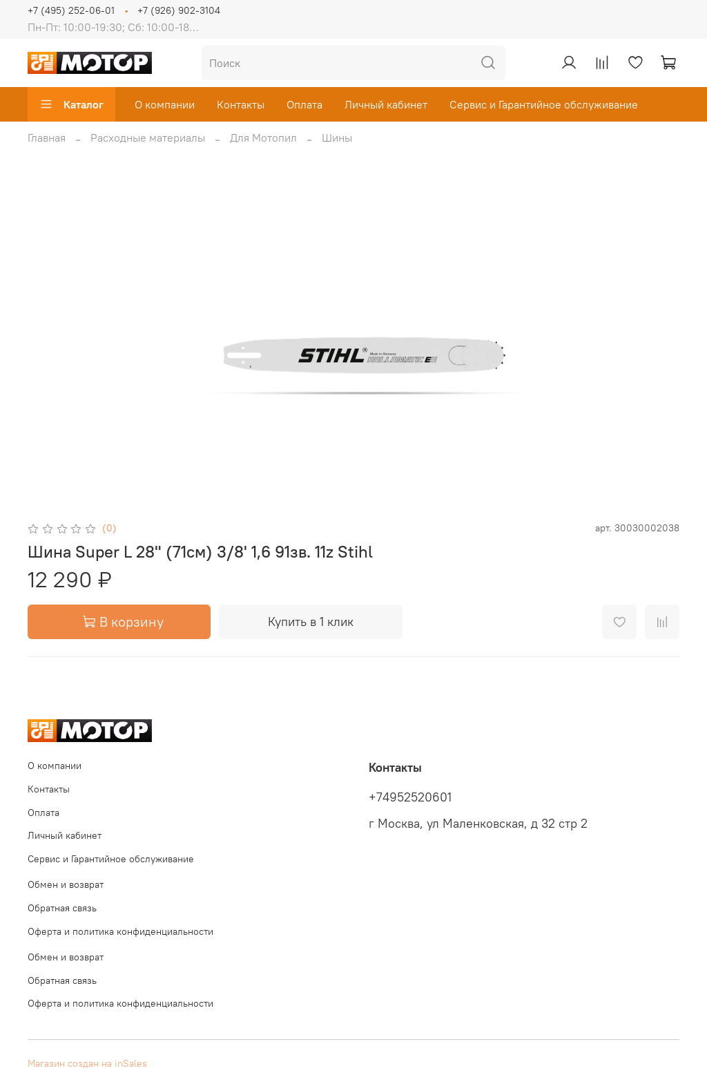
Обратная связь (62, 908)
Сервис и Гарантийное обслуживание (543, 104)
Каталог (71, 104)
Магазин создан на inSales (87, 1063)
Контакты (240, 104)
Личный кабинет (386, 104)
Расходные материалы (147, 137)
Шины (337, 137)
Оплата (304, 104)
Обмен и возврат (66, 884)
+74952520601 (410, 797)
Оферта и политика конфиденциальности (120, 931)
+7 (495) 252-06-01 (71, 10)
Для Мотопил (263, 137)
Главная (47, 137)
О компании (165, 104)
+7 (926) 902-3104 (178, 10)
